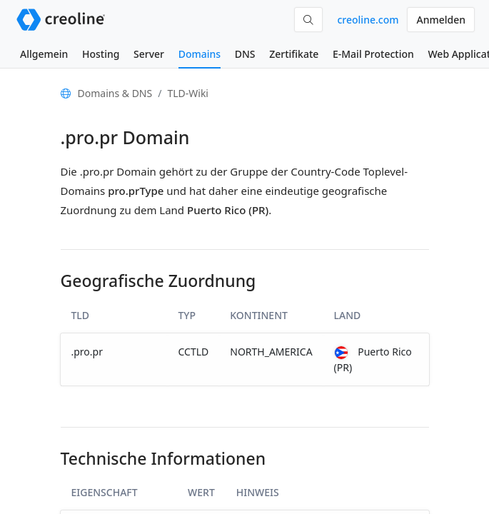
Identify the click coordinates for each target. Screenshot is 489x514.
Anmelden (440, 19)
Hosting (100, 54)
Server (148, 54)
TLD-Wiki (187, 93)
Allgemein (44, 54)
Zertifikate (293, 54)
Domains (199, 54)
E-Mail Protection (373, 54)
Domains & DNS (115, 93)
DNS (245, 54)
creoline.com (367, 19)
